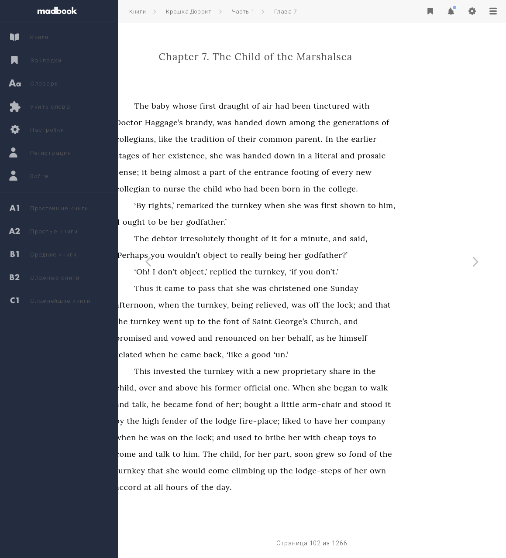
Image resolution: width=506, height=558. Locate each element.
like (224, 139)
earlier (422, 139)
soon (362, 454)
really (309, 255)
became (236, 404)
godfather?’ (384, 255)
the (382, 122)
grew (383, 454)
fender (233, 421)
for (344, 238)
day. (282, 487)
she (275, 156)
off (372, 305)
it (203, 172)
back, (272, 354)
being (219, 172)
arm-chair (380, 404)
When (362, 388)
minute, (374, 238)
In (388, 139)
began (404, 388)
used (301, 437)
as (379, 338)
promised (192, 338)
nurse (233, 189)
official (316, 388)
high (209, 421)
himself (411, 338)
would (252, 471)
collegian (191, 189)
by (178, 421)
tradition (266, 139)
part (276, 172)
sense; (186, 172)
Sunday (403, 288)
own (436, 471)
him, (445, 205)
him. (250, 454)
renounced (294, 338)
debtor (223, 238)
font (290, 321)
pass (265, 288)
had (341, 106)
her (217, 156)
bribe (334, 437)
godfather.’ (264, 222)
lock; (405, 305)
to (215, 189)
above (245, 388)
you (216, 255)
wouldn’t (242, 255)
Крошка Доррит (188, 11)
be (221, 222)
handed (307, 122)
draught (292, 106)
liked (350, 421)
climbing (307, 471)
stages (186, 156)
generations (414, 122)
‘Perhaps (190, 255)
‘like (293, 354)
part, (341, 454)
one (379, 288)
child (271, 189)
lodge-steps (377, 471)
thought (301, 238)
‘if (351, 272)
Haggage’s (222, 122)
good (320, 354)
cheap (393, 437)
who (291, 189)
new (422, 172)
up (248, 321)
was (282, 122)
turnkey (305, 205)
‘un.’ (339, 354)
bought (316, 404)
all (217, 487)
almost (245, 172)
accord (187, 487)
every (401, 172)
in (360, 156)
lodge (285, 421)
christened (348, 288)
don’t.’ (386, 272)
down (334, 122)
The (200, 106)
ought (192, 222)
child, (184, 388)
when (333, 205)
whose (243, 106)
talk (221, 454)
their (305, 139)
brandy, (258, 122)
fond (263, 404)
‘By (198, 205)
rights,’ (220, 205)
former (286, 388)
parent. (367, 139)
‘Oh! (201, 272)
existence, (246, 156)
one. (340, 388)
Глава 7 (285, 11)
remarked (253, 205)
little (349, 404)
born (350, 189)
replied (281, 272)
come (184, 454)
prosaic (430, 156)
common (334, 139)
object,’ (251, 272)
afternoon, (194, 305)
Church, (384, 321)
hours (235, 487)
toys (416, 437)
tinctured (390, 106)
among (361, 122)
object (274, 255)
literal (384, 156)
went (231, 321)
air (326, 106)
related (187, 354)
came (233, 288)
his (265, 388)
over (205, 388)
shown (411, 205)
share (398, 371)
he (390, 338)
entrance (330, 172)
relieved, (331, 305)
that (284, 288)
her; (292, 404)
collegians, (194, 139)
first (266, 106)
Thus (202, 288)
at (206, 487)
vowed (241, 338)
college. (402, 189)
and (406, 156)
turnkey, (329, 272)
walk (437, 388)
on (323, 338)
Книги (137, 11)
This (201, 371)
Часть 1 (243, 11)
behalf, (359, 338)
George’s (349, 321)
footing (364, 172)
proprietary (363, 371)
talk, (198, 404)
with (419, 106)
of (314, 106)
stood (430, 404)
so (400, 454)
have (382, 421)
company (426, 421)
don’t (226, 272)
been (360, 106)
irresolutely (261, 238)
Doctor (187, 122)
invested (228, 371)
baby (219, 106)
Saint (320, 321)
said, (417, 238)
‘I (176, 222)
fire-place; (318, 421)
